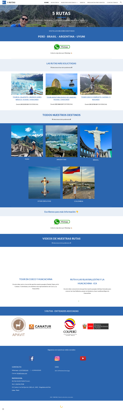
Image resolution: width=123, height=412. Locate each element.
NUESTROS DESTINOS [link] (68, 2)
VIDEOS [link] (82, 2)
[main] (61, 16)
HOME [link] (46, 2)
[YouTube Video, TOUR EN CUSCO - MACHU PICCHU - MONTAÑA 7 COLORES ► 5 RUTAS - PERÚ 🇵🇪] (35, 262)
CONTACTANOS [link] (112, 2)
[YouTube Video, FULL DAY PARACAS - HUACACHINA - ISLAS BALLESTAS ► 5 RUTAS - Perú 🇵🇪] (87, 262)
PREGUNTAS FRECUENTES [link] (96, 2)
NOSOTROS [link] (55, 2)
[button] (121, 2)
